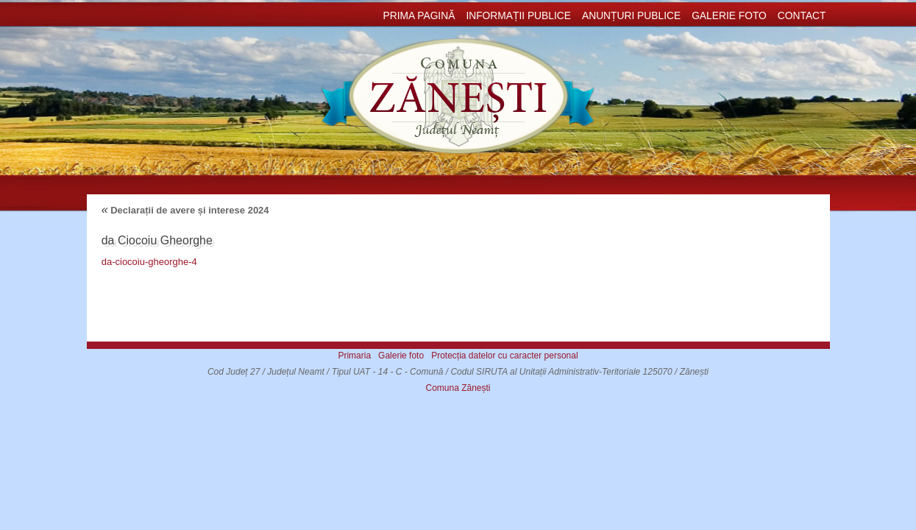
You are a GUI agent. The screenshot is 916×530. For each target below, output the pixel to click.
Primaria (354, 355)
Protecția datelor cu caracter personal (504, 355)
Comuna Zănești (457, 388)
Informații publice (518, 15)
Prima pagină (419, 15)
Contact (802, 15)
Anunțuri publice (631, 15)
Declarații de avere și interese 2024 (185, 210)
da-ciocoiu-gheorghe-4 (149, 261)
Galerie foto (729, 15)
